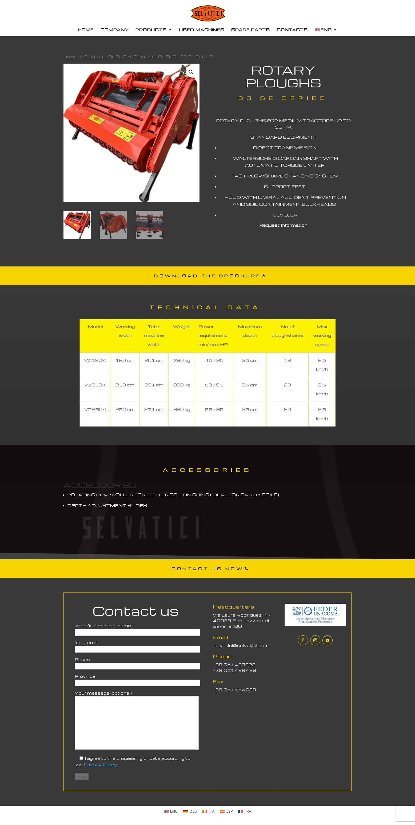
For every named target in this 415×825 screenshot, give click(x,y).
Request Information (283, 225)
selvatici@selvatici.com (241, 645)
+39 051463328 (234, 664)
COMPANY (115, 30)
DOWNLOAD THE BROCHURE (207, 275)
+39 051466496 (234, 670)
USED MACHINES (201, 30)
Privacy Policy (100, 764)
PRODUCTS (151, 30)
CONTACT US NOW (207, 568)
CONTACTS (292, 30)
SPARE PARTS (250, 30)
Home (70, 56)
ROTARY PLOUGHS (103, 56)
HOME (86, 30)
